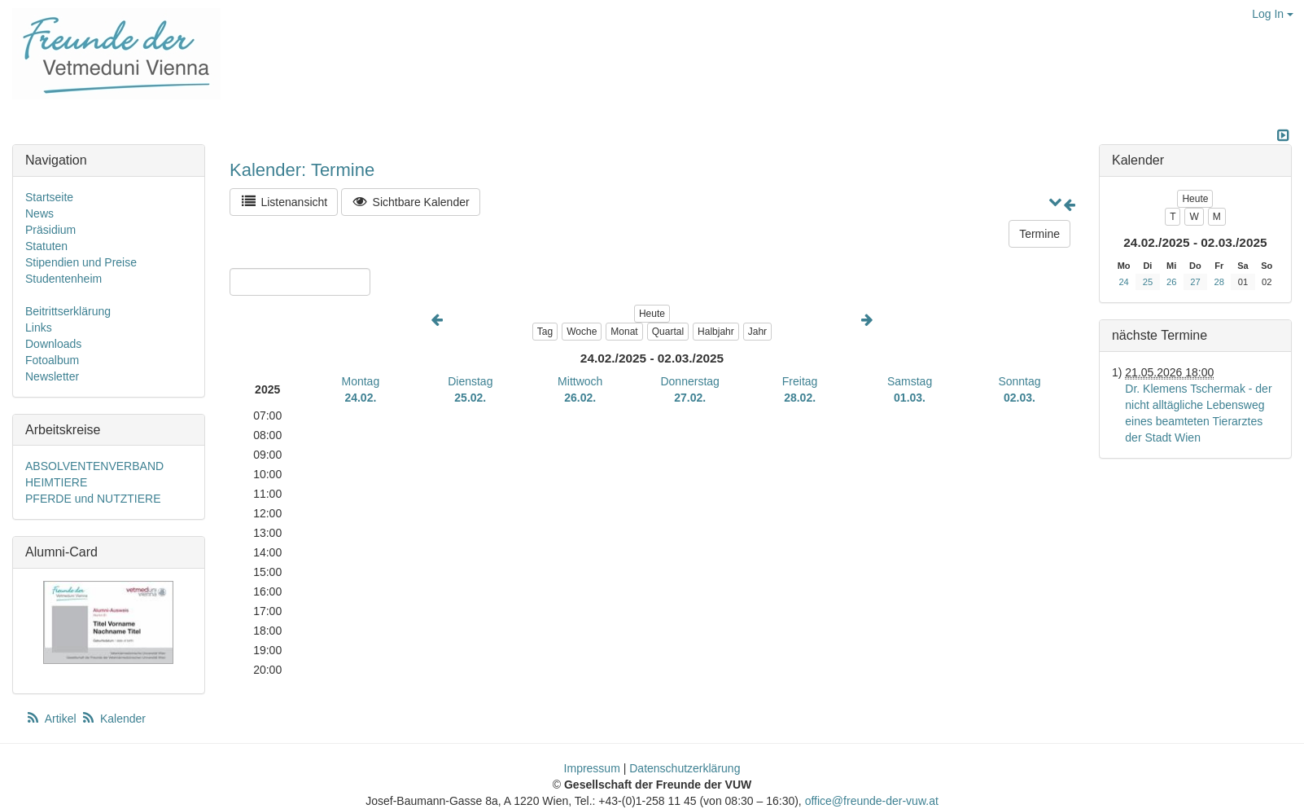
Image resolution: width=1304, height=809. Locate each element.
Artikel (52, 718)
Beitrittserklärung (68, 311)
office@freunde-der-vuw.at (872, 800)
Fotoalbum (52, 360)
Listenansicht (283, 202)
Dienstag (470, 381)
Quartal (668, 331)
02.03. (1019, 397)
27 (1195, 282)
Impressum (592, 768)
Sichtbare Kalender (411, 202)
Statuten (46, 246)
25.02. (470, 397)
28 (1219, 282)
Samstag (909, 381)
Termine (1039, 233)
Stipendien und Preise (81, 262)
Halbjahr (716, 331)
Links (38, 327)
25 (1148, 282)
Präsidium (50, 229)
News (39, 213)
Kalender (113, 718)
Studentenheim (63, 278)
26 (1171, 282)
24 (1123, 282)
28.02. (800, 397)
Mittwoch (580, 381)
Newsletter (52, 376)
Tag (545, 331)
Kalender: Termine (302, 170)
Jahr (757, 331)
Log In (1272, 13)
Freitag (800, 381)
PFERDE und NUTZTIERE (92, 498)
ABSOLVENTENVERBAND (94, 466)
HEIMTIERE (56, 482)
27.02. (690, 397)
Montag (361, 381)
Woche (582, 331)
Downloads (53, 343)
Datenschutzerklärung (684, 768)
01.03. (909, 397)
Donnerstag (689, 381)
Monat (623, 331)
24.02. (360, 397)
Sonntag (1019, 381)
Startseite (49, 197)
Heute (652, 313)
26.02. (580, 397)
